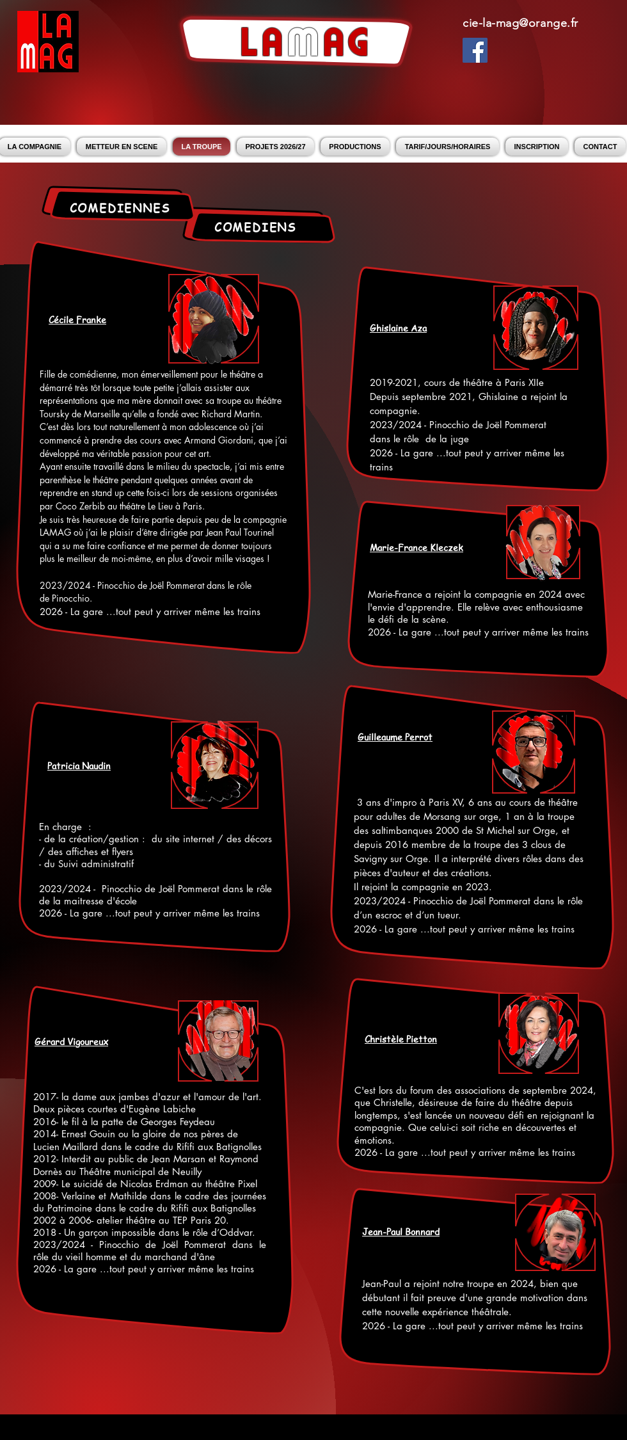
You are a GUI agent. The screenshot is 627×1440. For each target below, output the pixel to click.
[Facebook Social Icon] (475, 50)
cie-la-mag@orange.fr (520, 23)
